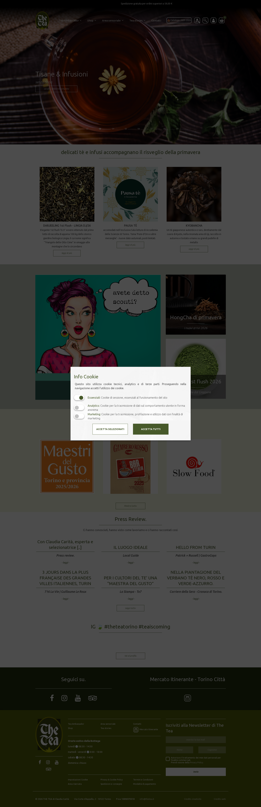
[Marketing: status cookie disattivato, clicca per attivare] (79, 416)
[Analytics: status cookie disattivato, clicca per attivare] (79, 407)
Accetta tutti (150, 429)
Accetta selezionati (110, 429)
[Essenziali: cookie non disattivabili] (79, 397)
